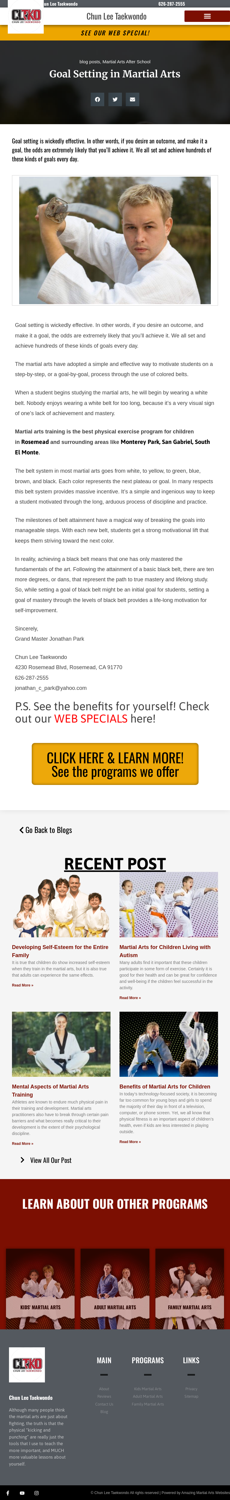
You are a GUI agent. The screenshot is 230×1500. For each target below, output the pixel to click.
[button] (207, 16)
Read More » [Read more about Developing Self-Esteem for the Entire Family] (22, 985)
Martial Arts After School (126, 61)
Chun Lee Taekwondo (116, 16)
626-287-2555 (171, 3)
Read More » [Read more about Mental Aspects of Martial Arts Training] (22, 1144)
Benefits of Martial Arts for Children (164, 1087)
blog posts (90, 61)
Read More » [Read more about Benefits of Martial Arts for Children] (130, 1142)
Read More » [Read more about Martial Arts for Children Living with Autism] (130, 998)
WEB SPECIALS (91, 718)
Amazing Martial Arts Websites (205, 1493)
